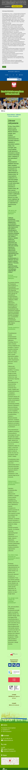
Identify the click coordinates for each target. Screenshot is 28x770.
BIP (3, 747)
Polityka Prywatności (7, 749)
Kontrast (21, 74)
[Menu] (14, 111)
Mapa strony (17, 71)
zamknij (4, 66)
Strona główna (11, 71)
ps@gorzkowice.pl (7, 740)
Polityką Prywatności (10, 2)
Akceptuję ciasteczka (17, 6)
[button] (26, 103)
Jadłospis (18, 114)
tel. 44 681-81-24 (6, 738)
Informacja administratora (14, 77)
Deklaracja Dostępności (8, 751)
